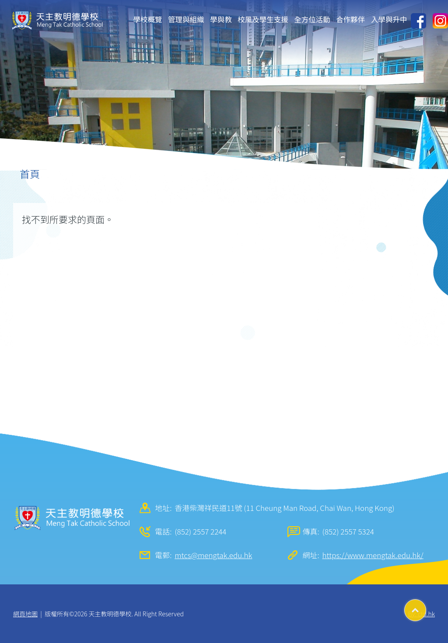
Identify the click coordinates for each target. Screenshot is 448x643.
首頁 (30, 173)
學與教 (221, 19)
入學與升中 (389, 19)
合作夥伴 (350, 19)
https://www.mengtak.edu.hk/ (373, 554)
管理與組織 (186, 19)
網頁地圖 (25, 613)
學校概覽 (147, 19)
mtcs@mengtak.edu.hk (213, 554)
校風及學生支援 (263, 19)
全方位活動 (312, 19)
